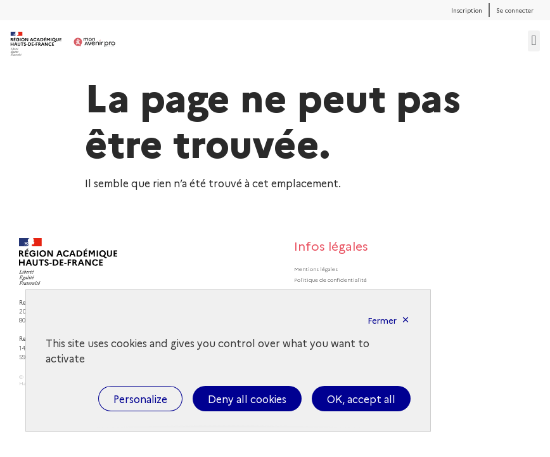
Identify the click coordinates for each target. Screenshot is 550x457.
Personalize (140, 399)
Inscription (466, 10)
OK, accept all (361, 399)
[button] (534, 40)
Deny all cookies (247, 399)
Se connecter (515, 10)
